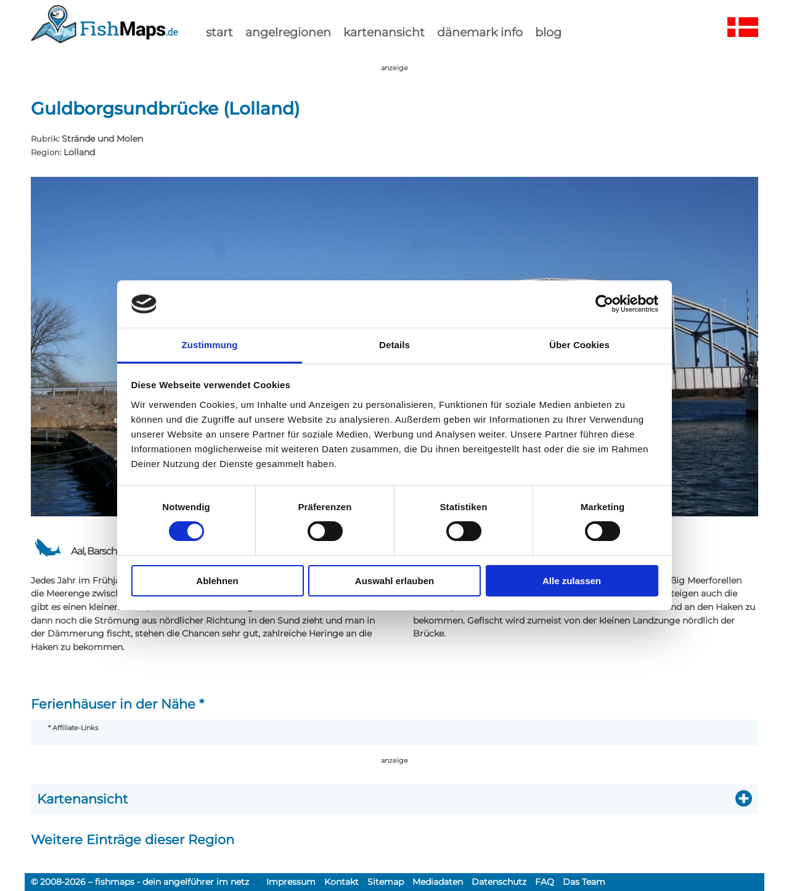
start (219, 32)
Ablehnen (217, 581)
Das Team (584, 881)
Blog (548, 32)
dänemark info (480, 32)
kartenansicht (384, 32)
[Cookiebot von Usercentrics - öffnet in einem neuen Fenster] (604, 304)
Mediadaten (437, 881)
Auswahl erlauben (394, 581)
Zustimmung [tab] (210, 345)
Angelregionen (288, 32)
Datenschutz (499, 881)
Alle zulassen (571, 581)
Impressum (291, 881)
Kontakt (341, 881)
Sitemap (385, 881)
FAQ (544, 881)
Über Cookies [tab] (579, 345)
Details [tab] (394, 345)
